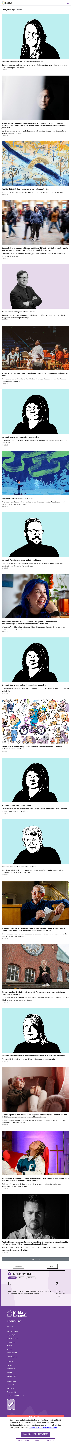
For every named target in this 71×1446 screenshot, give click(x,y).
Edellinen (18, 1266)
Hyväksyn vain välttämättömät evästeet (35, 1441)
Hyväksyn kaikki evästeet (35, 1434)
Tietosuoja (10, 1388)
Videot (9, 1349)
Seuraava (52, 1266)
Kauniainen (11, 1369)
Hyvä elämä (11, 1335)
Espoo (9, 1365)
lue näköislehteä (14, 1395)
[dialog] (35, 1431)
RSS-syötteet (12, 1353)
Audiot (9, 1346)
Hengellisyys (11, 1342)
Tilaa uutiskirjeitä (12, 1392)
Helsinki (10, 1362)
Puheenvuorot (12, 1339)
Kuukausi (31, 1278)
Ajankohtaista (12, 1332)
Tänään (12, 1278)
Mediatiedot (11, 1385)
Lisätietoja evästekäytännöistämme (43, 1428)
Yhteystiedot (11, 1381)
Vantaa (9, 1372)
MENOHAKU (35, 1416)
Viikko (21, 1278)
